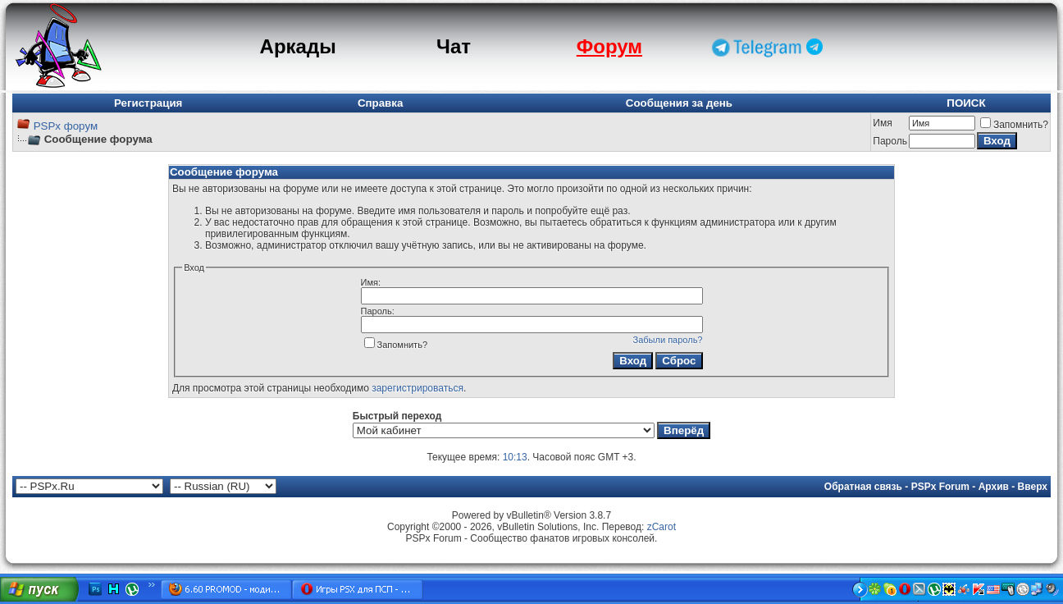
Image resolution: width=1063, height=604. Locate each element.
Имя (882, 123)
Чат (453, 46)
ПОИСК (966, 103)
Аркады (298, 46)
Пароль (890, 141)
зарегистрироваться (417, 388)
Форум (609, 46)
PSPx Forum (940, 486)
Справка (381, 103)
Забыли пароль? (668, 340)
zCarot (661, 527)
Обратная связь (863, 486)
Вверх (1032, 486)
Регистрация (148, 103)
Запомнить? (1014, 124)
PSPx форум (66, 126)
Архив (994, 486)
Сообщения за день (679, 103)
